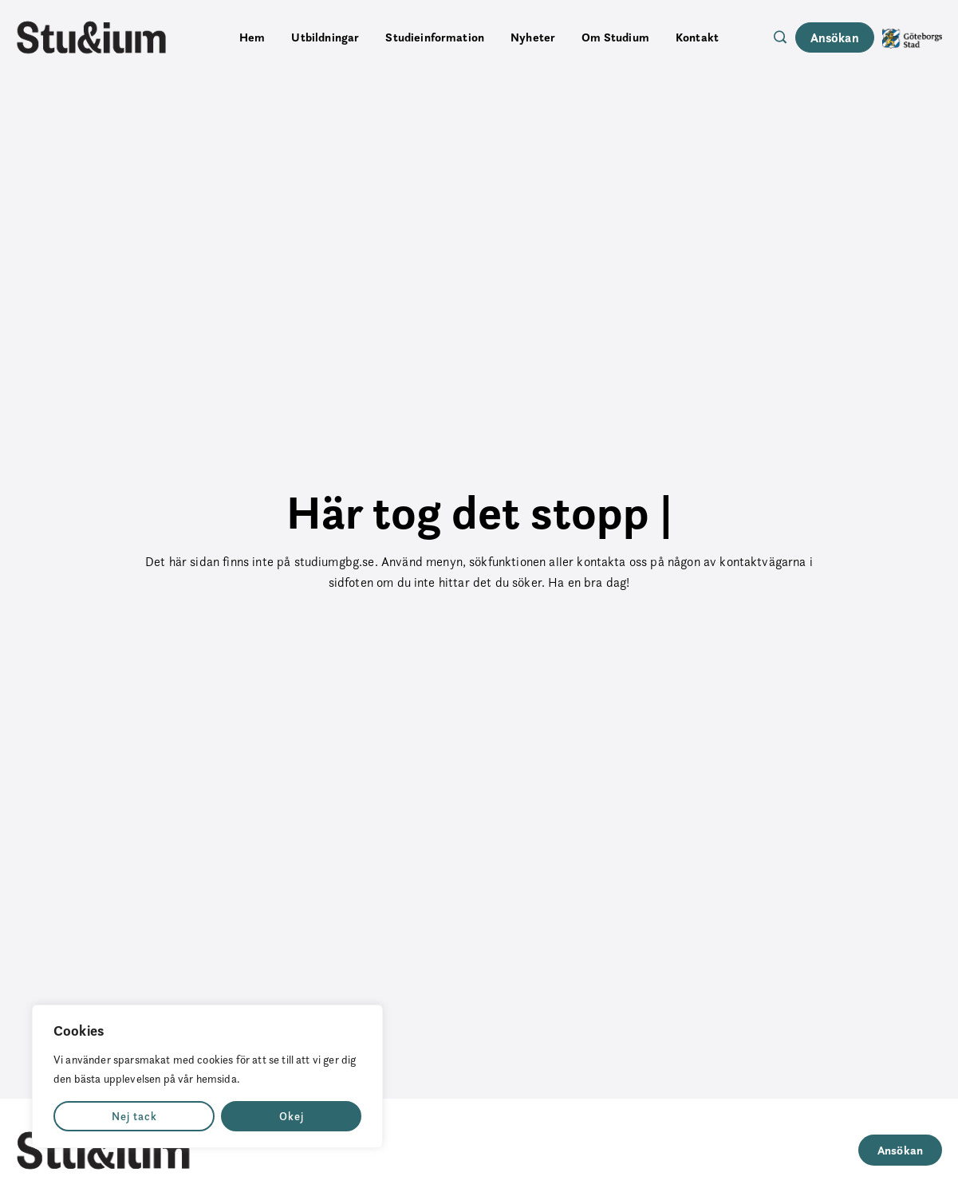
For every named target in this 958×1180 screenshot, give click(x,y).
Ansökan (834, 37)
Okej (291, 1116)
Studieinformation (434, 37)
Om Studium (615, 37)
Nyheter (533, 37)
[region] (207, 1076)
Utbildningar (325, 37)
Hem (252, 37)
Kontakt (697, 37)
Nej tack (134, 1116)
